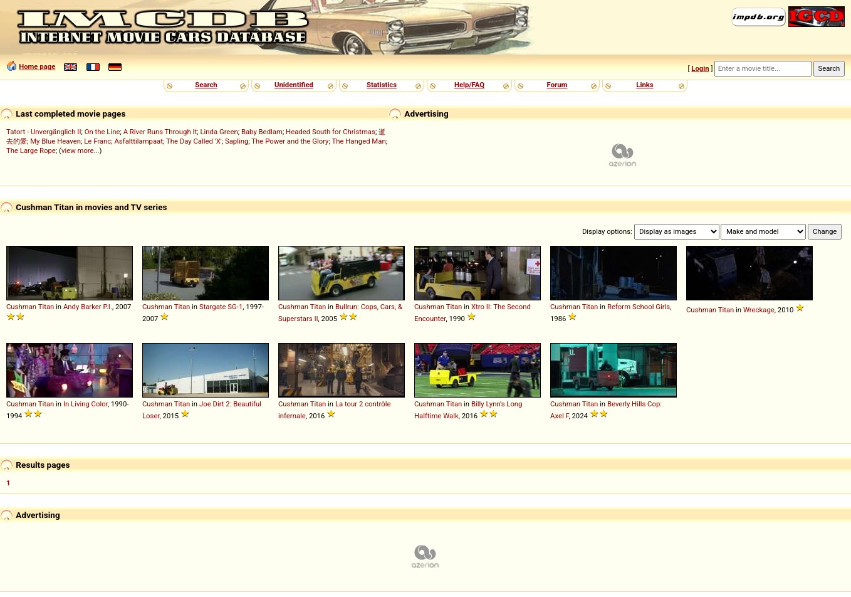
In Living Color (85, 403)
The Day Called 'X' (194, 141)
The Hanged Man (358, 141)
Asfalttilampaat (138, 141)
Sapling (236, 141)
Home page (37, 66)
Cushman (21, 306)
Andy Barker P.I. (87, 306)
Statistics (382, 84)
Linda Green (219, 131)
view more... (80, 150)
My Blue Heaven (55, 141)
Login (700, 68)
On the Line (102, 131)
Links (644, 84)
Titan (46, 306)
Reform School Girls (638, 306)
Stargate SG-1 (221, 306)
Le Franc (97, 141)
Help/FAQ (469, 84)
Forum (557, 84)
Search (206, 84)
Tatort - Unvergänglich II (43, 131)
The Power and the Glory (289, 141)
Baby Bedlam (262, 131)
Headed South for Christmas (330, 131)
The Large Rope (31, 150)
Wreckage (759, 309)
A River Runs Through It (160, 131)
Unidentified (293, 84)
